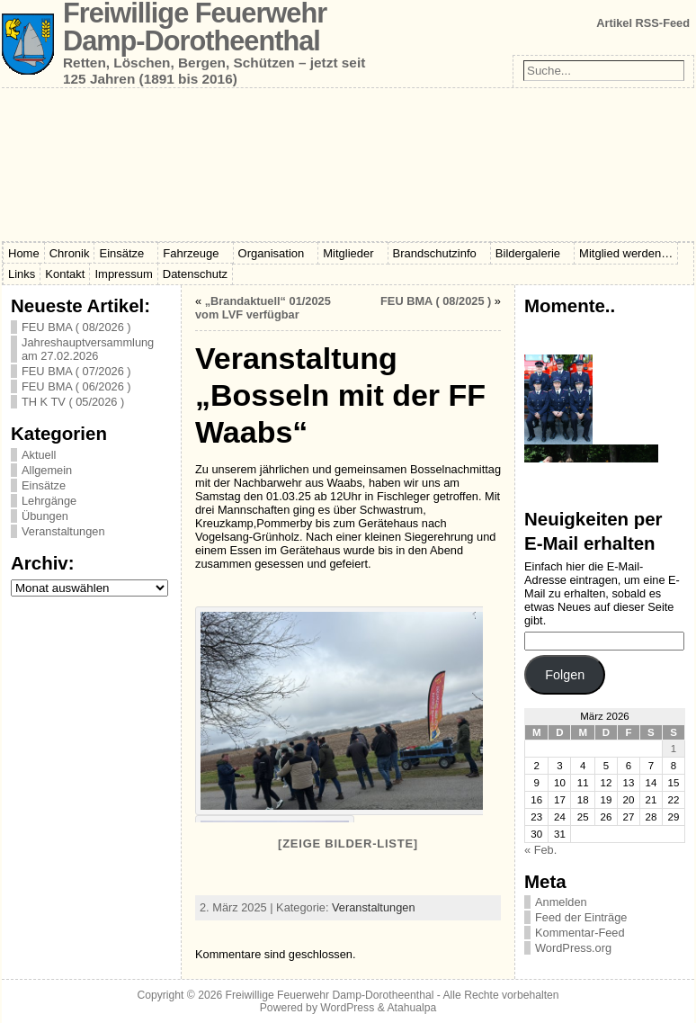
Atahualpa (411, 1007)
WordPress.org (573, 948)
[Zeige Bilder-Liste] (348, 843)
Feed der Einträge (581, 917)
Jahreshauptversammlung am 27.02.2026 (88, 349)
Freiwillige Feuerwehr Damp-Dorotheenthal (330, 995)
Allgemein (47, 470)
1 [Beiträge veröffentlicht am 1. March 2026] (673, 748)
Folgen (564, 675)
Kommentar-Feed (580, 932)
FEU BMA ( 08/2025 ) (435, 301)
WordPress (347, 1007)
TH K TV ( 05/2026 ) (73, 401)
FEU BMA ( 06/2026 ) (76, 386)
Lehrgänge (49, 500)
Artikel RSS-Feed (643, 23)
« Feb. (540, 850)
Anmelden (561, 902)
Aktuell (39, 455)
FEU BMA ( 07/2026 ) (76, 371)
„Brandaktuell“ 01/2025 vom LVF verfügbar (263, 307)
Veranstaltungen (63, 531)
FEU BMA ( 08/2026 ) (76, 327)
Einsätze (44, 485)
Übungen (45, 516)
